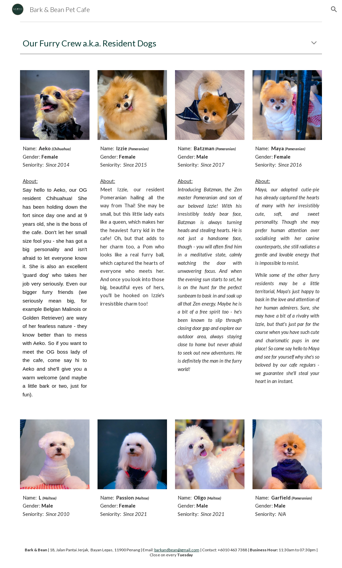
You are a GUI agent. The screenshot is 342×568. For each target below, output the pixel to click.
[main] (171, 43)
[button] (334, 9)
